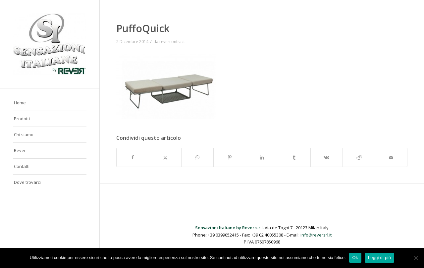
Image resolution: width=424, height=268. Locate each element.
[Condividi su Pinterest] (229, 157)
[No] (415, 257)
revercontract (172, 41)
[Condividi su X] (165, 157)
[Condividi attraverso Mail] (391, 157)
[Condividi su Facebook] (133, 157)
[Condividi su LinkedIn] (262, 157)
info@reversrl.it (316, 235)
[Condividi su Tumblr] (294, 157)
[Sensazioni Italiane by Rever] (49, 44)
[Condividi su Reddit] (359, 157)
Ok (355, 257)
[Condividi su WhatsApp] (197, 157)
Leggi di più (379, 257)
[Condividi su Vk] (327, 157)
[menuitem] (49, 103)
